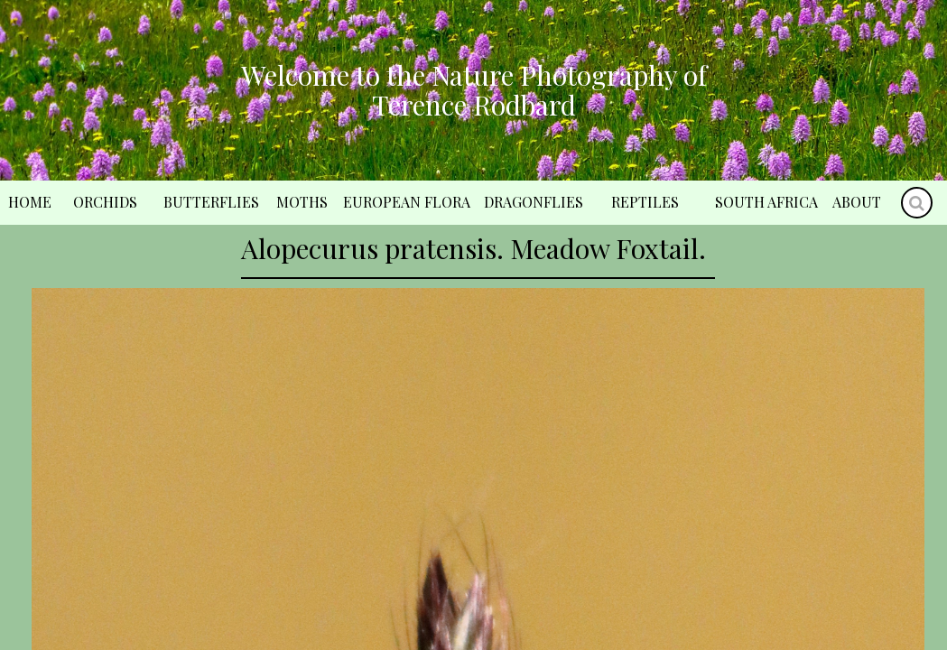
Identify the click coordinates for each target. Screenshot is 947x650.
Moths (302, 201)
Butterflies (211, 201)
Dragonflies (533, 201)
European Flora (406, 201)
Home (29, 201)
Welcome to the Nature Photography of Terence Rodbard (474, 90)
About (856, 201)
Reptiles (645, 201)
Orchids (105, 201)
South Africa (766, 201)
